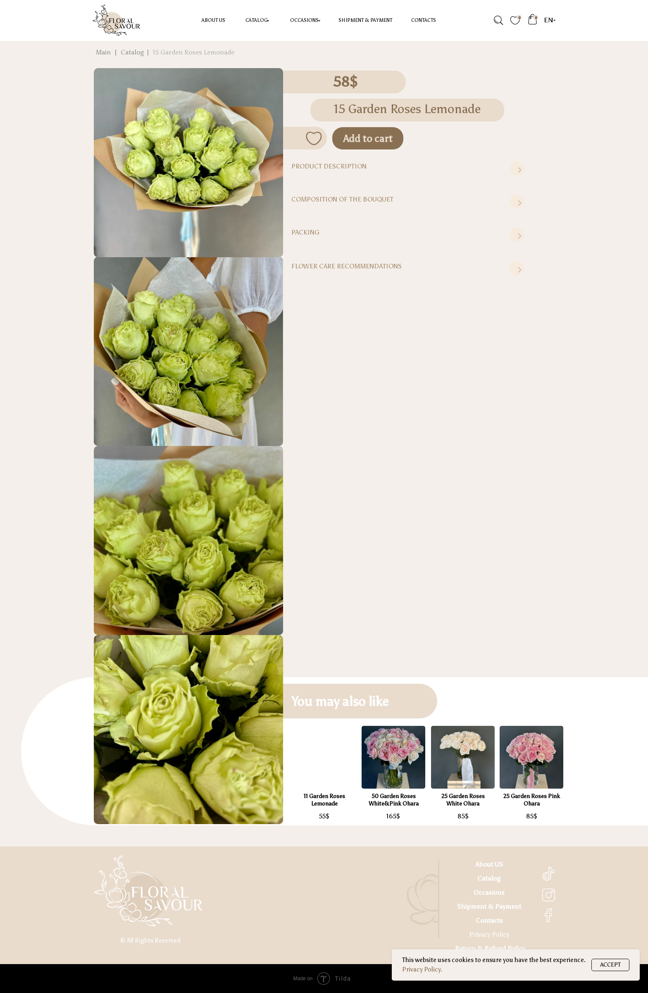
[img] (498, 20)
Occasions (489, 892)
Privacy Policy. (422, 969)
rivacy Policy (491, 934)
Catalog (256, 20)
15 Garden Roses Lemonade (193, 52)
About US (213, 20)
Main (103, 52)
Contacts (423, 20)
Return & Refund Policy (490, 949)
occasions (304, 20)
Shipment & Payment (365, 20)
